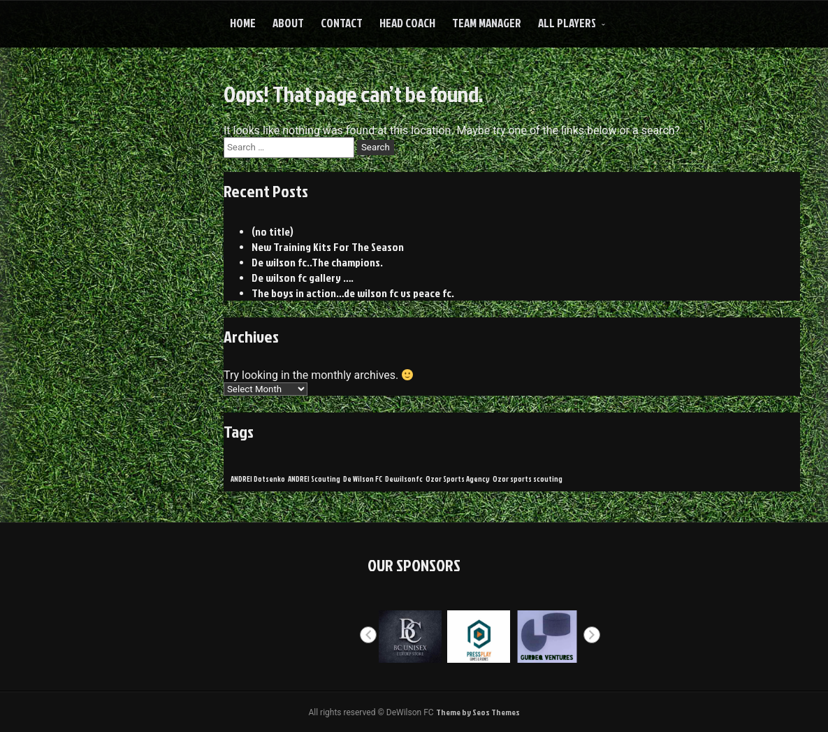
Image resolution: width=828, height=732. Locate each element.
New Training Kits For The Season (328, 246)
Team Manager (486, 23)
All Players (567, 23)
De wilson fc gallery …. (303, 277)
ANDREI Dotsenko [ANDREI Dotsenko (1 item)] (258, 478)
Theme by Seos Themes (478, 712)
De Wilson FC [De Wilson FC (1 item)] (362, 478)
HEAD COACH (407, 23)
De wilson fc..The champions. (317, 262)
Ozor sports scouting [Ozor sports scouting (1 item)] (527, 478)
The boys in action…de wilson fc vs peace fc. (353, 293)
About (288, 23)
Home (243, 23)
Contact (342, 23)
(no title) (272, 231)
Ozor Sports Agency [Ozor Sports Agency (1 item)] (458, 478)
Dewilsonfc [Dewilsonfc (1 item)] (404, 478)
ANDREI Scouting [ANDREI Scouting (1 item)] (314, 478)
